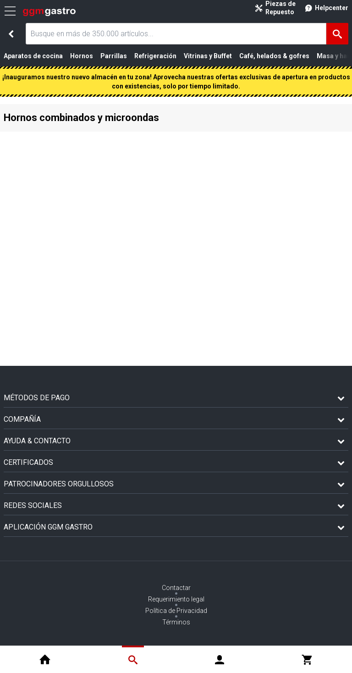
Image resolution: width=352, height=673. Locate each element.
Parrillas (113, 56)
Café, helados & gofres (274, 56)
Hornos (81, 56)
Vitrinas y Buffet (208, 56)
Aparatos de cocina (33, 56)
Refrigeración (155, 56)
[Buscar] (337, 33)
